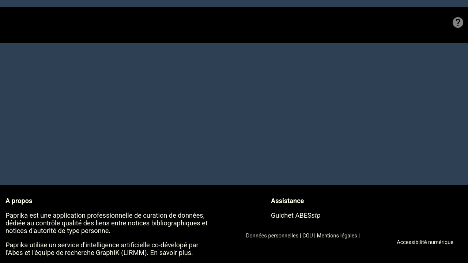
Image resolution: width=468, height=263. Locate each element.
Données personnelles (272, 235)
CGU (307, 235)
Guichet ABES (296, 215)
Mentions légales (337, 235)
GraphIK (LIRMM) (121, 252)
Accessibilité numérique (425, 242)
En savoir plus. (171, 252)
